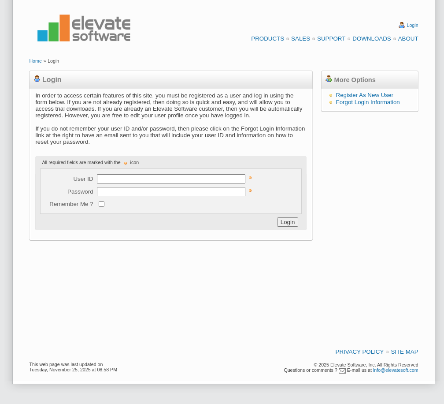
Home (35, 61)
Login (412, 25)
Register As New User (364, 95)
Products (267, 38)
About (408, 38)
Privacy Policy (360, 351)
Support (331, 38)
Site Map (404, 351)
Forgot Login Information (368, 102)
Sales (300, 38)
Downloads (371, 38)
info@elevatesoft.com (395, 370)
